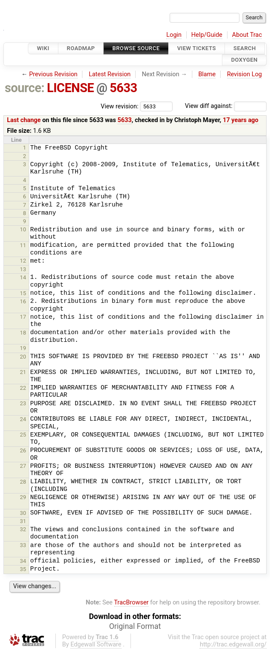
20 (23, 356)
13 (23, 269)
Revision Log (244, 74)
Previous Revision (53, 74)
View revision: (120, 106)
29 (23, 497)
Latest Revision (110, 74)
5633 (123, 88)
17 (23, 317)
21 (23, 372)
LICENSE (70, 88)
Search (245, 48)
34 (23, 561)
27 (23, 466)
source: (25, 88)
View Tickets (196, 48)
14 (23, 277)
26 (23, 450)
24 (23, 419)
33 (23, 545)
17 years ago (240, 120)
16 (23, 301)
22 (23, 388)
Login (174, 35)
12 (23, 260)
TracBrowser (131, 602)
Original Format (135, 626)
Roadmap (81, 48)
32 (23, 529)
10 (23, 229)
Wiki (43, 48)
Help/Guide (206, 35)
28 (23, 482)
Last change (24, 120)
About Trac (247, 35)
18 (23, 332)
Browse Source (136, 48)
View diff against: (226, 106)
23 (23, 403)
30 (23, 513)
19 (23, 348)
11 (23, 245)
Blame (207, 74)
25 (23, 434)
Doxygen (244, 60)
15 (23, 293)
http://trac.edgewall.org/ (233, 644)
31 (23, 521)
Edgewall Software (95, 644)
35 (23, 569)
